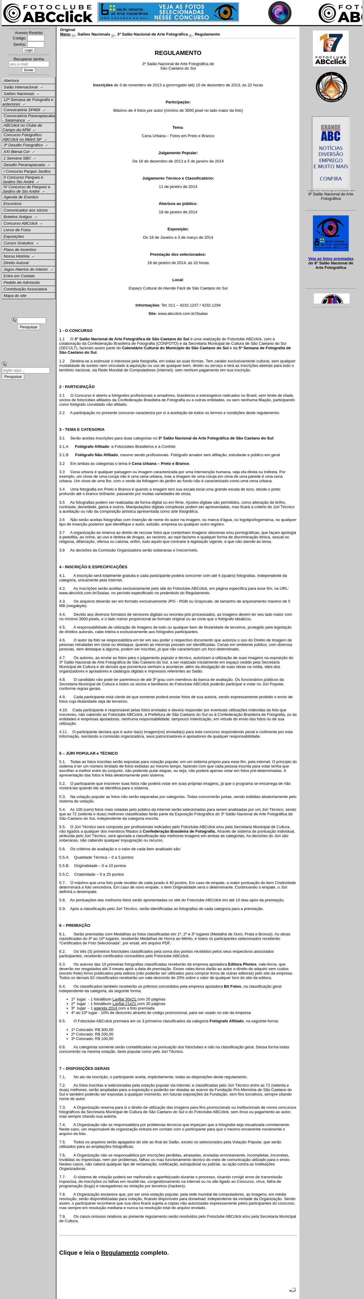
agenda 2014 (106, 1008)
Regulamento (120, 1252)
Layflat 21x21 (124, 1003)
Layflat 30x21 (124, 999)
